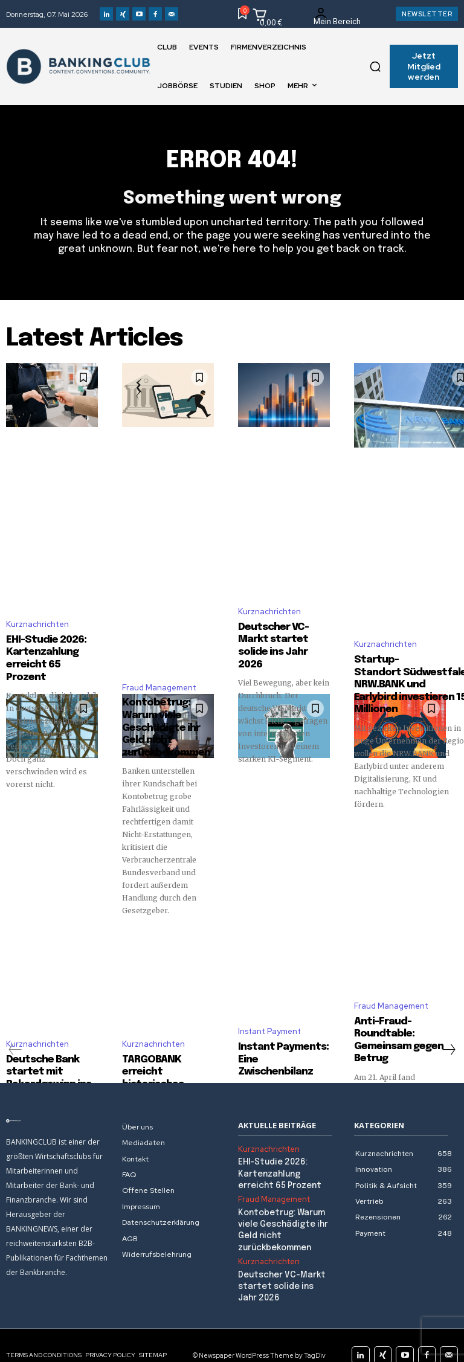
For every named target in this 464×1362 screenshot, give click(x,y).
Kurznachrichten (37, 610)
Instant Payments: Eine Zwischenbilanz (280, 1031)
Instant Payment (269, 1011)
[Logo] (58, 1110)
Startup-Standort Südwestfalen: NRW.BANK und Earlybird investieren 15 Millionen (408, 679)
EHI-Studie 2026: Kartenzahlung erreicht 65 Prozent (49, 636)
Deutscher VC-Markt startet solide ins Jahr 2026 (282, 623)
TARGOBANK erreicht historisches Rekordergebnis (165, 1048)
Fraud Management (159, 683)
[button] (375, 66)
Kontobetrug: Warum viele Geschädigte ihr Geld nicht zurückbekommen (167, 719)
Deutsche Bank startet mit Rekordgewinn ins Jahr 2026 (44, 1064)
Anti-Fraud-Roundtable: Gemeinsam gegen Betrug (393, 1026)
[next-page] (448, 1039)
